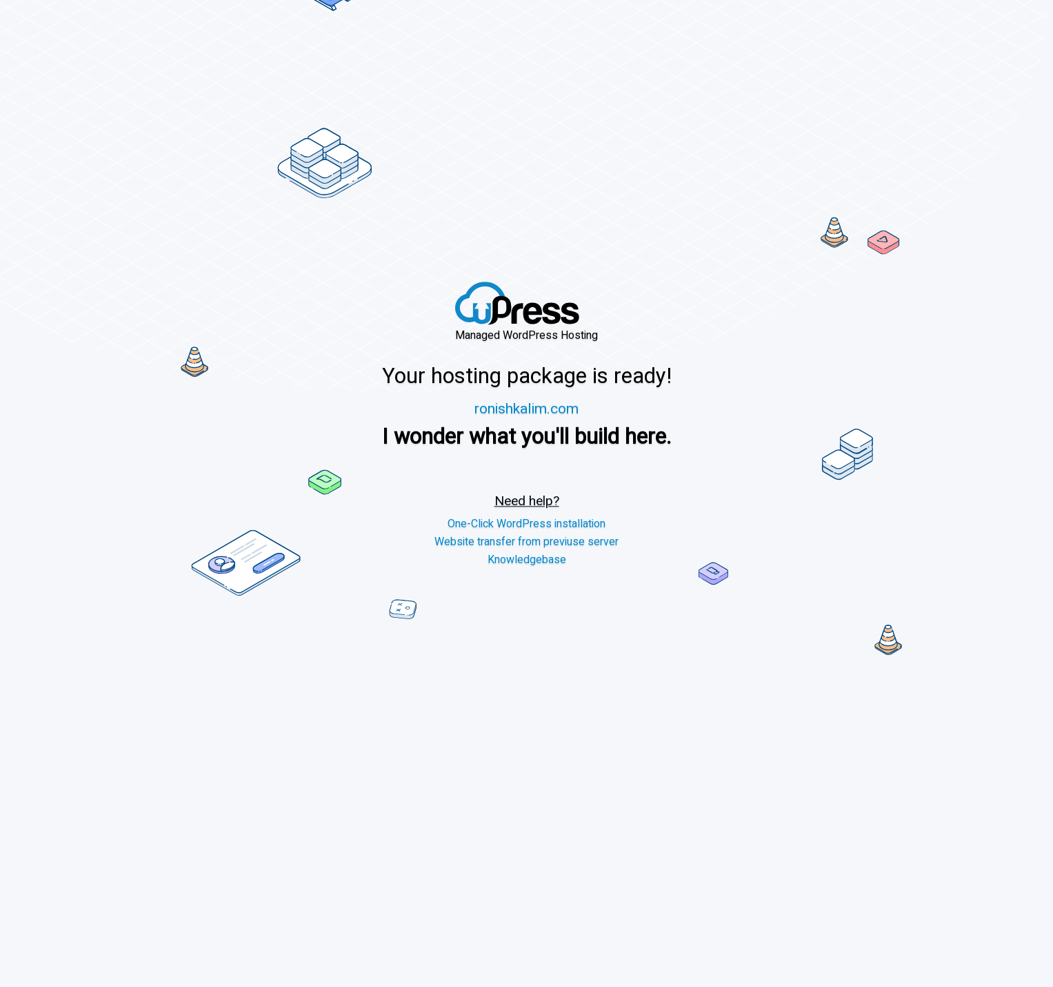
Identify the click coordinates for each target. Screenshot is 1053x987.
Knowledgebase (527, 560)
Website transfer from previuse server (526, 542)
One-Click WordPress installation (526, 524)
